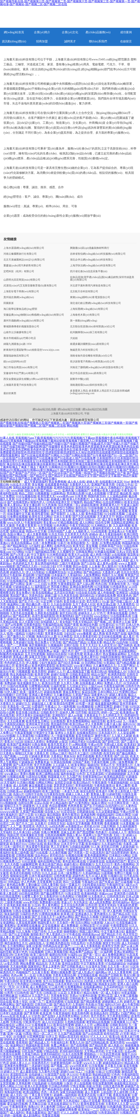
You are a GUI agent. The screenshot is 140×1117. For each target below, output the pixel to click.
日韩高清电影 (80, 727)
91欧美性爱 (75, 654)
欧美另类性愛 (31, 689)
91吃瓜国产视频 (32, 1051)
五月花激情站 (34, 867)
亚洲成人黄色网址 (40, 694)
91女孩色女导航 (96, 966)
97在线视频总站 (17, 581)
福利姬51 (59, 858)
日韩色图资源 (62, 875)
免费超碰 (10, 683)
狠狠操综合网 (19, 875)
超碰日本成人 (16, 618)
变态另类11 (93, 601)
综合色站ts (41, 855)
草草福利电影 (84, 785)
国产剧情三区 (111, 741)
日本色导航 (21, 954)
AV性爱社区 (106, 624)
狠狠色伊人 (37, 502)
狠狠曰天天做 (24, 753)
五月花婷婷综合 (113, 986)
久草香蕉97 (75, 992)
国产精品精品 (92, 572)
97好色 (36, 1016)
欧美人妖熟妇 (90, 668)
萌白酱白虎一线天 (37, 604)
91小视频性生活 (48, 978)
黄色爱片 (78, 519)
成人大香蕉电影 (90, 946)
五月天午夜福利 (122, 908)
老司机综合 (57, 855)
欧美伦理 (68, 569)
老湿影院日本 (19, 1074)
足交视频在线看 (87, 975)
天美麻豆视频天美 (56, 540)
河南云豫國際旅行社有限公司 (20, 254)
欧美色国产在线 (116, 633)
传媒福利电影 (60, 797)
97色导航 (55, 642)
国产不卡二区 (24, 823)
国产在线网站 (19, 560)
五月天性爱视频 (35, 654)
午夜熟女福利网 (114, 686)
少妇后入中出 (124, 484)
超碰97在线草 (59, 674)
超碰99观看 (127, 639)
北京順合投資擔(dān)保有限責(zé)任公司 (92, 326)
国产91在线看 (39, 852)
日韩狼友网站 (84, 551)
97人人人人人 (27, 998)
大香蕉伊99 (50, 896)
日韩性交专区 (56, 823)
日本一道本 (75, 1010)
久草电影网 (23, 1083)
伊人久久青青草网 (119, 972)
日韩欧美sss (14, 791)
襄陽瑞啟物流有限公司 (16, 356)
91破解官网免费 (67, 1109)
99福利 (50, 817)
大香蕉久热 (20, 1060)
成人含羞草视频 (37, 534)
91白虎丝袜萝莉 (26, 978)
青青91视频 (27, 773)
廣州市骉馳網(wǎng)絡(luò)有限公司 (23, 320)
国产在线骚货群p (18, 502)
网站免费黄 (27, 963)
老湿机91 (113, 978)
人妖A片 (109, 922)
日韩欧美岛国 (16, 1097)
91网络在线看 (69, 618)
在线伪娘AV (42, 800)
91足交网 (46, 601)
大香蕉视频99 (24, 840)
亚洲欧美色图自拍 (57, 943)
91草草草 (81, 496)
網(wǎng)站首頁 (14, 32)
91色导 (80, 773)
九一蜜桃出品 (30, 838)
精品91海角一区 (93, 992)
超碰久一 (47, 1007)
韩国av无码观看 (126, 516)
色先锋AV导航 (94, 1004)
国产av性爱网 (13, 624)
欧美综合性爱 (50, 683)
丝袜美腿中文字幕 (18, 513)
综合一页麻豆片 (70, 884)
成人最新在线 (28, 1071)
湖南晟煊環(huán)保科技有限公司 (88, 385)
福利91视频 (55, 899)
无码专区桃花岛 (10, 838)
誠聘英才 (70, 41)
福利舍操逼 (68, 773)
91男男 (52, 583)
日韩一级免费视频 (121, 762)
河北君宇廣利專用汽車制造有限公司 (90, 285)
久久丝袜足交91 (77, 686)
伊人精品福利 (58, 802)
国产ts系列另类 (22, 765)
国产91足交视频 (19, 934)
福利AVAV (129, 724)
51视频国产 (82, 490)
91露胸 (130, 1048)
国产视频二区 (103, 621)
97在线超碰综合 (115, 963)
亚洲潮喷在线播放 (28, 925)
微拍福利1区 (129, 656)
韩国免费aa (45, 651)
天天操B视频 (18, 966)
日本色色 (89, 697)
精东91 (84, 1036)
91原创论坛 (79, 589)
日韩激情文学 (105, 937)
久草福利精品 (91, 873)
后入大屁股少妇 (29, 621)
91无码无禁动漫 (110, 1054)
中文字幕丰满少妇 (112, 931)
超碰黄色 (29, 805)
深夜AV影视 (33, 946)
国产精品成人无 (39, 1042)
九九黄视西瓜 (126, 604)
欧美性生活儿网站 (40, 516)
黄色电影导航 (94, 513)
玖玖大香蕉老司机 (85, 636)
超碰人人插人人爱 (77, 794)
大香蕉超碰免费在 (56, 747)
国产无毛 (99, 840)
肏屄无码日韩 (68, 613)
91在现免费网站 (89, 700)
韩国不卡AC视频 (112, 575)
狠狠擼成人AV (117, 671)
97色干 (101, 613)
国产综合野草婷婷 (117, 852)
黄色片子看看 (86, 937)
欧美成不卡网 (104, 791)
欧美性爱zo (23, 665)
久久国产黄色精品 (16, 729)
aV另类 (124, 1033)
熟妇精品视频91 (39, 510)
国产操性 (43, 998)
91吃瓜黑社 (78, 943)
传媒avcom (106, 893)
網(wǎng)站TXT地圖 (69, 409)
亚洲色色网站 (13, 829)
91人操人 (101, 487)
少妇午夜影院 (48, 662)
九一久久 (89, 1019)
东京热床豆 (80, 902)
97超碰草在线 (95, 861)
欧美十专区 (20, 1001)
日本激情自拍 (84, 1027)
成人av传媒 (75, 715)
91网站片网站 (44, 782)
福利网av (101, 972)
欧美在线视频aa (21, 543)
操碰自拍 (93, 765)
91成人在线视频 (95, 493)
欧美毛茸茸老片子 (59, 744)
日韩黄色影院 (32, 624)
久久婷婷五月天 (26, 607)
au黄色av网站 (65, 916)
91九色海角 (49, 505)
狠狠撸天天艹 (56, 1030)
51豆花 (62, 992)
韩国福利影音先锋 (37, 1045)
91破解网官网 (29, 864)
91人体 (95, 846)
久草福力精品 (30, 1054)
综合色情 (105, 908)
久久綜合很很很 (61, 604)
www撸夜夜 (84, 633)
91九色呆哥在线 (68, 595)
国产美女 (22, 937)
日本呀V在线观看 (11, 1013)
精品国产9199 (111, 1057)
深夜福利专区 (112, 659)
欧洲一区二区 (29, 677)
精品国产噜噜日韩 (118, 1039)
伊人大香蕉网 (93, 724)
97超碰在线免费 (105, 595)
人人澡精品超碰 (117, 496)
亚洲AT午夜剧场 (10, 575)
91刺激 (89, 1071)
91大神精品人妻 (101, 525)
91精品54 (24, 995)
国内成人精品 (110, 867)
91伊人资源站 (118, 718)
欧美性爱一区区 (113, 981)
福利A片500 (112, 1004)
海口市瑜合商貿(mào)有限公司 (20, 367)
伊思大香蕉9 (24, 715)
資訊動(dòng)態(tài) (14, 41)
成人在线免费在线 (11, 557)
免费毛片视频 (84, 978)
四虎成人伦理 (93, 981)
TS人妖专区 (42, 878)
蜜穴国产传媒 (60, 767)
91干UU (74, 1103)
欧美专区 (79, 545)
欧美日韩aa (76, 724)
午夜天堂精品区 (79, 525)
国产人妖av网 (85, 583)
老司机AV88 (91, 826)
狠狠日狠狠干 (19, 960)
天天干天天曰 (88, 645)
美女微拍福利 (13, 949)
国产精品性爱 (98, 1045)
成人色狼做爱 (106, 592)
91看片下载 (104, 1095)
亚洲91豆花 (105, 995)
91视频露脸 (42, 493)
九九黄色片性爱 (48, 1071)
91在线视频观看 (33, 928)
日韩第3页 (49, 992)
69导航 (85, 989)
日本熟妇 (59, 729)
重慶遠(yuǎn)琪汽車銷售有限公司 (22, 265)
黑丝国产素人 (19, 595)
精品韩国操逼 (125, 750)
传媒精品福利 (105, 814)
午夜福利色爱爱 (127, 905)
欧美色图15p (35, 747)
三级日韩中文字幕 (71, 890)
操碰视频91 (70, 931)
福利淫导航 (98, 721)
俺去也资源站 (99, 510)
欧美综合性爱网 (64, 703)
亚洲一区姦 (14, 1033)
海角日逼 (43, 499)
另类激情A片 (124, 765)
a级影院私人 (37, 943)
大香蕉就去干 (92, 715)
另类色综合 (36, 595)
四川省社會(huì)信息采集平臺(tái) (88, 271)
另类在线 (16, 1022)
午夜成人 (51, 706)
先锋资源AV (62, 1077)
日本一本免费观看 (44, 543)
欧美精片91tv (18, 843)
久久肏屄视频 (58, 852)
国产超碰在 (102, 677)
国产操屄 (53, 1112)
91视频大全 (98, 578)
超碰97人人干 (56, 671)
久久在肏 (42, 805)
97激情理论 (14, 709)
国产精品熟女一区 (56, 867)
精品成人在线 (94, 639)
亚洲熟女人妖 (69, 560)
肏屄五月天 (125, 610)
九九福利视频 (121, 525)
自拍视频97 (7, 694)
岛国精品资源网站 (122, 522)
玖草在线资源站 (58, 1103)
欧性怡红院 (111, 1033)
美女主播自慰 (32, 505)
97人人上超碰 (69, 1112)
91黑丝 (27, 1033)
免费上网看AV (60, 1045)
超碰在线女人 (45, 1077)
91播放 (52, 840)
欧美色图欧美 (43, 519)
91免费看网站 (73, 986)
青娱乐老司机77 (39, 581)
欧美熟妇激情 (76, 543)
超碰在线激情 (90, 505)
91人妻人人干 (126, 1080)
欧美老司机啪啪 (20, 873)
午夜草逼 (57, 908)
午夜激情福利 (33, 522)
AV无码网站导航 (91, 662)
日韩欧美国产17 (48, 1080)
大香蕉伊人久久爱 (117, 1103)
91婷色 (41, 1100)
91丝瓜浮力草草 (20, 484)
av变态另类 (11, 963)
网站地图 (72, 425)
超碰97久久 (23, 703)
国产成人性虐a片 (83, 972)
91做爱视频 (119, 770)
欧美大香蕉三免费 (104, 1077)
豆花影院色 (82, 1060)
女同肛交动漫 (63, 782)
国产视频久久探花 (24, 639)
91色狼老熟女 (119, 586)
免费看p (96, 490)
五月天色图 (11, 864)
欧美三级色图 (20, 852)
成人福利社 (17, 1112)
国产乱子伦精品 (94, 805)
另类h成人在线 (113, 744)
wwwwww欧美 (9, 811)
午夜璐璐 (47, 1097)
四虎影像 (69, 949)
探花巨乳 (94, 712)
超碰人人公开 (84, 1024)
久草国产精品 (81, 694)
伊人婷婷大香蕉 (102, 969)
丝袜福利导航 (42, 715)
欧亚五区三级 (24, 919)
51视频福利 (55, 645)
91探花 (8, 797)
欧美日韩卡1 (59, 878)
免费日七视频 (123, 873)
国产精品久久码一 (28, 566)
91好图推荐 (58, 721)
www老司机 (30, 902)
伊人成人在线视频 (121, 1027)
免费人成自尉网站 (49, 668)
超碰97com (67, 1071)
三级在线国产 (34, 618)
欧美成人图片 (93, 654)
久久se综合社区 (52, 949)
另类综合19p (115, 1030)
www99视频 (7, 735)
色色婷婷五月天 (23, 563)
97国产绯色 (39, 931)
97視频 (58, 557)
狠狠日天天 (95, 940)
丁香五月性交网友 (95, 858)
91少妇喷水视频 (114, 513)
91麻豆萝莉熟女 (108, 680)
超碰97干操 (121, 706)
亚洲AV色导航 (35, 817)
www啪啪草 (7, 566)
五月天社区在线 (121, 928)
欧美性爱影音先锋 (92, 1103)
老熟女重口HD (48, 887)
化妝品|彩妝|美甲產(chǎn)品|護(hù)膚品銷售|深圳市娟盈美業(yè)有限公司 (102, 278)
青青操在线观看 (117, 613)
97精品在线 (50, 1051)
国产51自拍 (88, 563)
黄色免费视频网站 (78, 721)
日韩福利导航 (87, 680)
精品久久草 (84, 718)
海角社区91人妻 (46, 636)
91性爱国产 (39, 630)
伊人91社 (72, 1074)
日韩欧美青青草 (14, 1068)
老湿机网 (28, 575)
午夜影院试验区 (14, 724)
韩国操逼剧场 (26, 697)
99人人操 (131, 808)
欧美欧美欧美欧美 (18, 905)
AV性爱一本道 (84, 703)
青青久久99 (76, 1042)
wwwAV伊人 (15, 522)
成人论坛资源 (83, 548)
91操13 (100, 1071)
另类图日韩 (20, 1057)
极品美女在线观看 (40, 507)
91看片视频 (121, 940)
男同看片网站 (59, 586)
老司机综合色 (13, 718)
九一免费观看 (94, 998)
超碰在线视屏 (52, 691)
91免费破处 (27, 537)
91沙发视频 (101, 586)
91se (126, 481)
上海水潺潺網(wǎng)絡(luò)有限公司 (23, 248)
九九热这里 (111, 507)
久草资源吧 (109, 779)
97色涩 (4, 1062)
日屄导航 (22, 694)
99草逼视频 (127, 598)
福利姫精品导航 (45, 551)
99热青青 (72, 729)
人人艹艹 (53, 969)
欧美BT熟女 (51, 843)
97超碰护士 (84, 969)
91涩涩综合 (68, 811)
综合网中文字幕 (82, 610)
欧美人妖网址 (124, 829)
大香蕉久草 (41, 753)
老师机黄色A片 (110, 505)
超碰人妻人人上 (20, 1062)
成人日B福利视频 (89, 887)
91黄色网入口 (72, 957)
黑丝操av (34, 937)
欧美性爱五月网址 (37, 721)
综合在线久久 (92, 537)
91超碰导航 (113, 794)
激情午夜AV (102, 735)
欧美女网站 (78, 765)
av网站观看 (79, 744)
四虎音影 (27, 878)
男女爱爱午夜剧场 (37, 846)
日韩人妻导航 (50, 884)
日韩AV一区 (93, 519)
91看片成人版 (112, 724)
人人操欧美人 (81, 531)
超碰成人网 (58, 499)
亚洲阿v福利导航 (33, 1048)
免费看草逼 (42, 762)
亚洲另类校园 (75, 738)
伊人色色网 (28, 881)
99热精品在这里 (53, 946)
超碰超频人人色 (112, 1001)
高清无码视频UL (101, 797)
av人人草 (114, 800)
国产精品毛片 (62, 1004)
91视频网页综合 (56, 572)
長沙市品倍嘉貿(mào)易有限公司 (88, 373)
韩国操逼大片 (56, 776)
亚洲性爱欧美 (68, 887)
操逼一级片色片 (63, 651)
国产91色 (100, 747)
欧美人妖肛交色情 (24, 651)
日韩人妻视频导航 (56, 951)
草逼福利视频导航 (34, 969)
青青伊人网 (49, 937)
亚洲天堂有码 (107, 905)
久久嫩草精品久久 (104, 665)
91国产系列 (132, 858)
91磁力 (89, 870)
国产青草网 (31, 1013)
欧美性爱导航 (40, 513)
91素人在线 (7, 437)
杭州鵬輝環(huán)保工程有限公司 (88, 332)
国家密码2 (34, 966)
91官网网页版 (35, 1036)
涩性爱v (114, 1013)
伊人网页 (125, 548)
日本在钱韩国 (88, 1112)
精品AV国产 (99, 674)
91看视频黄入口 (121, 1022)
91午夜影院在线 (54, 794)
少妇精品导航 (54, 1048)
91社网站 (29, 1077)
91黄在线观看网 (119, 878)
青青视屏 (46, 870)
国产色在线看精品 (59, 589)
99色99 (63, 639)
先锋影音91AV (127, 607)
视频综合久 (108, 750)
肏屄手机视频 (85, 756)
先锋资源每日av (92, 776)
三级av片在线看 (90, 1100)
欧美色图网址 (91, 689)
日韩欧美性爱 (126, 1097)
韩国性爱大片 (46, 922)
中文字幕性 (38, 554)
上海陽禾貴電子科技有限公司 (20, 385)
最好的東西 (9, 393)
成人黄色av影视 (107, 563)
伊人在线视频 (82, 1083)
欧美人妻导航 (31, 949)
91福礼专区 (68, 969)
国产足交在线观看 (65, 1007)
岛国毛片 (56, 957)
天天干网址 (103, 770)
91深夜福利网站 (111, 557)
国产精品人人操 (92, 957)
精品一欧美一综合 (62, 1027)
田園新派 (8, 303)
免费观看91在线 (49, 902)
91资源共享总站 (17, 507)
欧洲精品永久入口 (121, 499)
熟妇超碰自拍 (75, 1030)
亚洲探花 (122, 592)
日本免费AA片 (67, 937)
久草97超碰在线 (69, 1080)
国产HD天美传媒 (68, 662)
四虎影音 (94, 759)
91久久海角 (23, 931)
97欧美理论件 (31, 1022)
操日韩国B (54, 814)
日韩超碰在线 (85, 811)
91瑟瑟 (57, 881)
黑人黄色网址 (50, 905)
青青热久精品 (128, 867)
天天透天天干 (105, 516)
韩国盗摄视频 (116, 578)
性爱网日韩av (128, 691)
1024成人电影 (120, 560)
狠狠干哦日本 (40, 940)
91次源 (4, 680)
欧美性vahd (114, 721)
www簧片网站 (83, 665)
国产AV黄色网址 (79, 802)
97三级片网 (56, 986)
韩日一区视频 (71, 881)
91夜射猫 (97, 922)
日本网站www (39, 759)
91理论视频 (113, 1071)
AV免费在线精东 (122, 849)
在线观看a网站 (92, 986)
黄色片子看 (125, 1019)
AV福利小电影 (67, 840)
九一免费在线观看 (44, 528)
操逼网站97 (17, 1045)
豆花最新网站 (127, 651)
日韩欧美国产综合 (110, 545)
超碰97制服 (128, 916)
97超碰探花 (26, 762)
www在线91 (101, 616)
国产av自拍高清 (92, 1033)
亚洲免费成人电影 (100, 589)
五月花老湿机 (95, 773)
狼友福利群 (11, 913)
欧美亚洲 (45, 1013)
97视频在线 (84, 928)
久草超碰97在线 (23, 642)
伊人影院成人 (123, 791)
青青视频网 (43, 767)
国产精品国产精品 (74, 642)
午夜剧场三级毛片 (77, 849)
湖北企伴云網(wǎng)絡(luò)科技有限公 (91, 259)
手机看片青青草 (26, 525)
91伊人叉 (51, 1036)
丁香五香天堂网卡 (40, 1095)
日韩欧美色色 (130, 1057)
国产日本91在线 (74, 899)
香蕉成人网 (20, 656)
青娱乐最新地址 (36, 1112)
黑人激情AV (109, 566)
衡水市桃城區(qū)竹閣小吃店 (19, 338)
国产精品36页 (121, 913)
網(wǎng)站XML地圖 (44, 409)
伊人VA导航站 (35, 572)
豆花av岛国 (41, 802)
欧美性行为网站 (64, 507)
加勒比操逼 (17, 531)
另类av (73, 995)
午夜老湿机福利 (29, 849)
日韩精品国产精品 (42, 984)
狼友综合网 (42, 1027)
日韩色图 (96, 753)
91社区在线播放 (95, 1106)
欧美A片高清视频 (36, 1086)
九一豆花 (29, 975)
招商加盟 (42, 41)
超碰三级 (51, 595)
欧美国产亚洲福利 (18, 744)
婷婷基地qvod (91, 934)
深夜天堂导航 (37, 656)
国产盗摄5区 (43, 919)
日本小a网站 (37, 1057)
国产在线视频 (79, 1045)
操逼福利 (123, 729)
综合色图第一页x (69, 505)
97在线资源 (72, 1001)
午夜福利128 (90, 881)
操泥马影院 (87, 791)
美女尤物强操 (107, 1097)
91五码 (36, 905)
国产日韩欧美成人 (72, 966)
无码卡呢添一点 (14, 578)
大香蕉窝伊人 (92, 1057)
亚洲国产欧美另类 (102, 484)
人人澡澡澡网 (126, 732)
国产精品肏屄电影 (17, 759)
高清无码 (109, 753)
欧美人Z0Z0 (115, 858)
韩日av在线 (80, 566)
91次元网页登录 (118, 802)
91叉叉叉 (63, 537)
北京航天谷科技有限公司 (84, 291)
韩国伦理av (100, 718)
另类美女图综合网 (64, 975)
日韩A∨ (105, 1109)
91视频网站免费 (107, 1019)
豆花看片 (40, 823)
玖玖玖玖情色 (129, 572)
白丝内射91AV (114, 805)
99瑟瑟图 (45, 797)
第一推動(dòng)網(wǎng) (83, 320)
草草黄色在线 (53, 633)
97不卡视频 (64, 566)
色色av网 (16, 975)
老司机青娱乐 (21, 630)
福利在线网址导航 (49, 861)
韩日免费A (41, 642)
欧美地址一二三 (88, 1109)
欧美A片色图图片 (78, 499)
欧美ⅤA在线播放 (56, 1019)
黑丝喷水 (29, 826)
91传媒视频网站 (35, 569)
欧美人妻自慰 (9, 893)
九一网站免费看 (68, 677)
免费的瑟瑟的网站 (105, 610)
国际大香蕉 (31, 490)
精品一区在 (76, 639)
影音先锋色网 (80, 1013)
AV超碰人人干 (117, 832)
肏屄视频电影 (37, 645)
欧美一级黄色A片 (31, 691)
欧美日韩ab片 (82, 782)
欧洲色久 (117, 677)
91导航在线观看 (42, 770)
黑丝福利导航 (59, 724)
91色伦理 (91, 905)
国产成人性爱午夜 (43, 1109)
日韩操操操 (76, 867)
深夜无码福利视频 (71, 1092)
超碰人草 (92, 481)
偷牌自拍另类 (58, 954)
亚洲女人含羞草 (65, 732)
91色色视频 (94, 943)
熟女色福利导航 (33, 1019)
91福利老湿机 (48, 677)
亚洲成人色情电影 (81, 747)
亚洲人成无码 (130, 800)
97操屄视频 (42, 575)
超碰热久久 (17, 572)
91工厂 (79, 1071)
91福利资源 (58, 686)
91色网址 (24, 940)
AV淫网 (33, 680)
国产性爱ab (106, 881)
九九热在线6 (71, 1100)
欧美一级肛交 (94, 738)
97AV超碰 (102, 925)
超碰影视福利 (32, 791)
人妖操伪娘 (124, 709)
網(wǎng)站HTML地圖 (94, 409)
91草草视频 (58, 738)
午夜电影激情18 (104, 785)
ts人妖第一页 (12, 1048)
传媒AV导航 (94, 1086)
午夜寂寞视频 (23, 732)
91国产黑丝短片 (23, 750)
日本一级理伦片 (14, 846)
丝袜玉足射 (68, 832)
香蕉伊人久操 (121, 621)
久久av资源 (55, 931)
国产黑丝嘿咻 (85, 832)
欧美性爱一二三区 (107, 1068)
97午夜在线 (73, 934)
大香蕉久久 (7, 703)
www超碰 (17, 490)
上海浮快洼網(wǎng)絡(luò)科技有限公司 (93, 265)
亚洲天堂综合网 (14, 817)
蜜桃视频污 (86, 864)
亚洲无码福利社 (50, 1054)
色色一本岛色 (50, 1092)
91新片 (61, 543)
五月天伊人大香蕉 (91, 960)
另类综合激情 (91, 630)
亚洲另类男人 (75, 598)
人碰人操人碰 (62, 519)
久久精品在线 (94, 598)
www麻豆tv (11, 773)
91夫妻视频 (127, 823)
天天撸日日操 (37, 1103)
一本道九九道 (70, 791)
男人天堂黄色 (59, 846)
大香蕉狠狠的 (91, 581)
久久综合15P (95, 648)
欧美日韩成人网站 (69, 689)
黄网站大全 (86, 677)
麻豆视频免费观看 (37, 1068)
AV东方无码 (109, 767)
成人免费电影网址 (113, 954)
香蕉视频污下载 (17, 510)
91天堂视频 (45, 525)
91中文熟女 (100, 919)
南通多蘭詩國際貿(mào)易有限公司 (89, 344)
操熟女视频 (130, 759)
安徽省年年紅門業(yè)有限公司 (20, 373)
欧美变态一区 (130, 1060)
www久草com (118, 989)
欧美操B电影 (89, 893)
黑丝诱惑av (84, 840)
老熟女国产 (83, 949)
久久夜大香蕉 (40, 972)
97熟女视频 (77, 1086)
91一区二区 (65, 548)
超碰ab (93, 534)
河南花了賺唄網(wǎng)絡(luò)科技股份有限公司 (96, 367)
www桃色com (65, 496)
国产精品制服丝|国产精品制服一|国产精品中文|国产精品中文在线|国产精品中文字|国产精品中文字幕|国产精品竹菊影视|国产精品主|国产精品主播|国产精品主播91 (69, 475)
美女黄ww (49, 522)
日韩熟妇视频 (24, 855)
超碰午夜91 (71, 864)
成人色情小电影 (100, 554)
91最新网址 (42, 735)
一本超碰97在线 (39, 1065)
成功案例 (126, 32)
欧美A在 (114, 1036)
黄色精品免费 (15, 884)
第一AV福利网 (103, 951)
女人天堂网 (49, 689)
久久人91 (78, 820)
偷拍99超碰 (14, 598)
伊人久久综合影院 (11, 659)
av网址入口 (23, 1024)
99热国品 (14, 881)
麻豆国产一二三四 (121, 540)
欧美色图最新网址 (96, 855)
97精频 (30, 636)
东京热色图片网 (26, 668)
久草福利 (78, 1004)
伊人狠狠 (32, 662)
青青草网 (10, 697)
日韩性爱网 (39, 899)
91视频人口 (11, 779)
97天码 (90, 1068)
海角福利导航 (13, 1092)
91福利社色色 (29, 913)
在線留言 (126, 41)
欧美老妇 (130, 744)
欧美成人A (23, 1016)
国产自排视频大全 (115, 618)
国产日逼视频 (123, 881)
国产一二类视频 (17, 645)
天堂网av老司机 (94, 1051)
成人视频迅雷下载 (78, 671)
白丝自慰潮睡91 (113, 502)
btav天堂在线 (30, 989)
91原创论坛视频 (36, 776)
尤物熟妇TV (115, 487)
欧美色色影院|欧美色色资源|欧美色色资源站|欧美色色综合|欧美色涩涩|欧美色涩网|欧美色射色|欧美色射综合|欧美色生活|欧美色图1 (69, 448)
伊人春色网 (114, 911)
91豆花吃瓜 (130, 700)
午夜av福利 (33, 1097)
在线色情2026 (62, 545)
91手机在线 (131, 875)
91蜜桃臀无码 (122, 1007)
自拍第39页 (111, 598)
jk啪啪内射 (111, 820)
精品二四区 (26, 493)
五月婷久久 (7, 840)
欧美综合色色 (111, 890)
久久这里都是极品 (107, 811)
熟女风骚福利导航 (21, 674)
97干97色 (98, 548)
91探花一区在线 (86, 1097)
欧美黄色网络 (83, 817)
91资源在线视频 (61, 762)
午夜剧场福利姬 (118, 782)
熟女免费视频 (57, 481)
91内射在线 (86, 729)
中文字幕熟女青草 (92, 963)
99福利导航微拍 (110, 656)
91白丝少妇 (48, 566)
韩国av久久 (39, 1030)
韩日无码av (11, 1089)
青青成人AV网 (113, 960)
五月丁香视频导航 (40, 788)
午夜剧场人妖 (31, 700)
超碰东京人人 (87, 613)
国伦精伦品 (86, 595)
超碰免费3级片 (54, 1039)
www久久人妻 (92, 1062)
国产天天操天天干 (43, 916)
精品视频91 (11, 537)
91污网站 (18, 551)
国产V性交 (85, 607)
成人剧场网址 (31, 1115)
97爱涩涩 (113, 493)
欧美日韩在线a (117, 919)
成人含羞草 (92, 1092)
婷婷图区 (64, 750)
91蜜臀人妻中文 (32, 896)
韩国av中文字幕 (36, 531)
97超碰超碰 (75, 1057)
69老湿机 (106, 668)
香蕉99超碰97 (56, 656)
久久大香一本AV (118, 966)
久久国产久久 (40, 995)
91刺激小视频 (59, 940)
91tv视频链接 (85, 706)
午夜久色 (96, 727)
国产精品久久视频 (86, 916)
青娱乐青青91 (71, 691)
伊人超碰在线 (31, 829)
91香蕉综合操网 (10, 1054)
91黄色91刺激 (88, 995)
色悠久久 (42, 826)
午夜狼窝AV (74, 858)
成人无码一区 (19, 1095)
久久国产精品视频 (69, 1033)
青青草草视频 (90, 750)
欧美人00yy (94, 829)
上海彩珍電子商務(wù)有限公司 (21, 291)
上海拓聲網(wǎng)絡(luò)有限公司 (89, 309)
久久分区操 (58, 581)
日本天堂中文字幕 (72, 843)
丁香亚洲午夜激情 (31, 540)
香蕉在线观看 (121, 1095)
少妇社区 (69, 633)
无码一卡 (119, 835)
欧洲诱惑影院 (116, 674)
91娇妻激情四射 (61, 1062)
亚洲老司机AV (84, 487)
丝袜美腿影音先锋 (31, 835)
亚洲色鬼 (68, 490)
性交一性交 (7, 986)
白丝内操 (122, 642)
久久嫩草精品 (62, 694)
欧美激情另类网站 (40, 1060)
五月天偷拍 (130, 1010)
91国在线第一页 (95, 911)
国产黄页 (92, 908)
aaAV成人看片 (9, 1007)
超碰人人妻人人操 (115, 899)
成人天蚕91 (112, 992)
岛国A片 (18, 794)
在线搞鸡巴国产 (116, 861)
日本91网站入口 (108, 691)
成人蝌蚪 (47, 545)
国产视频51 (15, 1010)
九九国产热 (74, 776)
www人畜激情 (127, 563)
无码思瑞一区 (58, 648)
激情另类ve (59, 800)
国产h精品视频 (125, 662)
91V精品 (40, 814)
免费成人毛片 (113, 683)
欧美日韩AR (99, 671)
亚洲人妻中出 (89, 656)
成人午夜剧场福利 (35, 481)
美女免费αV (23, 592)
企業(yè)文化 (70, 32)
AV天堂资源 (112, 957)
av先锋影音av (8, 610)
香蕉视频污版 (88, 984)
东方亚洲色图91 (81, 919)
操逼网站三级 (16, 604)
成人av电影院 (75, 1106)
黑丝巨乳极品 (31, 709)
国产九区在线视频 (84, 516)
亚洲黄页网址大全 (58, 727)
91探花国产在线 (55, 1074)
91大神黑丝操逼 (57, 554)
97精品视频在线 (68, 522)
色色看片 (101, 832)
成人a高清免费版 (100, 902)
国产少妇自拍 (84, 616)
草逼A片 (66, 902)
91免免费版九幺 (128, 566)
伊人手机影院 (50, 700)
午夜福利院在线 (52, 624)
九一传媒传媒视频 (62, 735)
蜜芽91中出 (101, 1027)
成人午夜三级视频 (125, 995)
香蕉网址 (10, 925)
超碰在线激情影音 (18, 589)
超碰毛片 (129, 1001)
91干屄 (120, 624)
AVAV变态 (6, 984)
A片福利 (34, 545)
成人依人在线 (76, 481)
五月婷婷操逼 (69, 700)
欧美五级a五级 (106, 604)
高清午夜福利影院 (43, 616)
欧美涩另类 (43, 697)
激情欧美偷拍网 (112, 759)
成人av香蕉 (102, 560)
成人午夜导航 (130, 1004)
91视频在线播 (74, 855)
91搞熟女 (126, 820)
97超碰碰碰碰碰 (115, 773)
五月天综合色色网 (72, 905)
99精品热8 (19, 747)
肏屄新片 (34, 960)
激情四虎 (127, 1071)
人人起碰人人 (61, 765)
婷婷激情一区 (56, 630)
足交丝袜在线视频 (110, 636)
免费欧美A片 (58, 1010)
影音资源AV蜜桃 (30, 981)
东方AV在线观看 (53, 981)
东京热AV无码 (91, 779)
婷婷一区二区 (110, 712)
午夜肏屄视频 (100, 762)
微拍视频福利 (13, 1019)
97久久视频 (11, 677)
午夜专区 (127, 490)
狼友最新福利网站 (106, 703)
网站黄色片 (101, 1048)
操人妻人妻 (7, 937)
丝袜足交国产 (9, 998)
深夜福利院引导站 (34, 598)
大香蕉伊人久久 (79, 484)
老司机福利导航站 (116, 648)
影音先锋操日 (84, 735)
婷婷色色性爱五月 (16, 1039)
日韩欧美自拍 (118, 1024)
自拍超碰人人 (49, 621)
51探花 (68, 1083)
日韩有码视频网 (55, 835)
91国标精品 (58, 493)
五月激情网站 (16, 946)
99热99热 (6, 1060)
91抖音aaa (86, 1048)
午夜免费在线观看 (91, 618)
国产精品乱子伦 (111, 934)
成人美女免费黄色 (113, 519)
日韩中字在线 (34, 794)
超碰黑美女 (52, 928)
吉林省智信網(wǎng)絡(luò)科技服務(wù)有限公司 (98, 254)
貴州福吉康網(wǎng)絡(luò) (18, 297)
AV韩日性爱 (128, 1068)
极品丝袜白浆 (93, 659)
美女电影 (65, 621)
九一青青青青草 (100, 849)
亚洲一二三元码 (36, 583)
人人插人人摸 (75, 513)
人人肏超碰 (31, 1010)
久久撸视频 (11, 887)
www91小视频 (126, 581)
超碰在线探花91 (113, 1062)
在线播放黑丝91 (87, 732)
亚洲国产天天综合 (18, 899)
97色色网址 (21, 984)
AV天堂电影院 (78, 759)
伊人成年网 (120, 1092)
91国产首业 (105, 1007)
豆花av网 (130, 1051)
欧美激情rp (127, 712)
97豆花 (133, 618)
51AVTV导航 (87, 627)
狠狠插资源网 (24, 519)
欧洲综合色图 (89, 624)
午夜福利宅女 (115, 884)
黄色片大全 (87, 770)
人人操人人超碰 (121, 735)
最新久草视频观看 (11, 569)
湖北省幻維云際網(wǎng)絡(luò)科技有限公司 (95, 303)
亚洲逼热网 (88, 814)
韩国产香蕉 (71, 624)
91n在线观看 (99, 531)
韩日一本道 (77, 767)
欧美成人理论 (71, 668)
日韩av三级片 (58, 753)
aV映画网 (63, 528)
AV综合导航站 (58, 759)
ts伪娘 (36, 832)
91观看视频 (127, 747)
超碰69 (108, 940)
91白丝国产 (111, 639)
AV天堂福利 (7, 782)
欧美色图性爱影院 (43, 665)
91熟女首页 (72, 893)
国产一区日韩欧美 (86, 651)
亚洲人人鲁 (129, 838)
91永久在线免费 (72, 1054)
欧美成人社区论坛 (75, 709)
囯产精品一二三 (50, 490)
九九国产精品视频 (69, 779)
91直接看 (108, 829)
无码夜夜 (76, 697)
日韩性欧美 (76, 998)
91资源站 (109, 662)
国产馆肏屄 (58, 513)
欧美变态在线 (87, 1095)
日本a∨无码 (123, 551)
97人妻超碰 (74, 581)
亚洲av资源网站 (124, 951)
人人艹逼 (16, 826)
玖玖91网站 (82, 922)
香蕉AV (9, 741)
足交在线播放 (50, 925)
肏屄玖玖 (81, 507)
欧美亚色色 (14, 1077)
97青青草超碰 (94, 899)
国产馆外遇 (104, 835)
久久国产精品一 (74, 908)
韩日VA (76, 750)
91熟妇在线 (86, 560)
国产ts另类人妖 (20, 554)
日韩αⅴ (60, 1106)
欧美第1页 (67, 913)
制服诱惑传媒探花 (11, 654)
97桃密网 (81, 896)
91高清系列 (76, 659)
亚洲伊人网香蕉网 (37, 578)
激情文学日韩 (111, 943)
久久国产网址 (126, 665)
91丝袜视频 (95, 507)
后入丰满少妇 (66, 808)
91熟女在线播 (21, 911)
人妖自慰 (106, 1092)
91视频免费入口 (10, 861)
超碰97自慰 (111, 738)
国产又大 (112, 1089)
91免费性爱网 (99, 878)
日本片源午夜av (82, 1077)
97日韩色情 (21, 992)
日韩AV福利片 (80, 797)
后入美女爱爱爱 (48, 639)
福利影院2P (42, 586)
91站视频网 (36, 951)
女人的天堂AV (107, 645)
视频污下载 (39, 589)
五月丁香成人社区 (84, 604)
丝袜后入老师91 (34, 741)
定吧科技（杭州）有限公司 (18, 271)
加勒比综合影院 (56, 654)
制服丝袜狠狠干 (38, 648)
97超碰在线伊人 (110, 916)
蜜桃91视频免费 (61, 972)
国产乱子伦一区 (29, 601)
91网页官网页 (103, 706)
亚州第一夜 (72, 838)
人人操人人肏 (99, 499)
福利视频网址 (101, 928)
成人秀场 (99, 633)
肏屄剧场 (130, 677)
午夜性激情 (99, 782)
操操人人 (16, 689)
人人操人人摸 (21, 738)
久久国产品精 (72, 557)
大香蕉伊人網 (111, 572)
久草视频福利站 (29, 1007)
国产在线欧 (14, 928)
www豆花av (14, 548)
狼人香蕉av (29, 908)
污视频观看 (23, 671)
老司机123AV (12, 989)
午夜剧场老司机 (33, 808)
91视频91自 (115, 875)
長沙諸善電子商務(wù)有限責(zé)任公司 (92, 361)
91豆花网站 (74, 572)
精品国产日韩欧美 (110, 975)
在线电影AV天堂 (124, 969)
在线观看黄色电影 (56, 484)
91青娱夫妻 (95, 642)
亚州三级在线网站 (103, 569)
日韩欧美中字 (49, 712)
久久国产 (59, 870)
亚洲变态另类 (100, 540)
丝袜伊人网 (66, 712)
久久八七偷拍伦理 (40, 729)
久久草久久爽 (69, 683)
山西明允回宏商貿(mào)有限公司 (21, 280)
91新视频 (107, 873)
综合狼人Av (53, 569)
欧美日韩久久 (76, 829)
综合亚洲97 (84, 808)
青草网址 (106, 788)
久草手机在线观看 (21, 613)
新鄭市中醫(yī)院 (79, 379)
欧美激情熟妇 (65, 616)
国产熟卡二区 (30, 870)
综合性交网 (102, 522)
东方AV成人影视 (96, 875)
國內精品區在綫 (50, 989)
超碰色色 (78, 875)
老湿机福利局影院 (71, 1051)
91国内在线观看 (17, 686)
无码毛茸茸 (7, 919)
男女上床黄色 (51, 966)
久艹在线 (97, 1060)
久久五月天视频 (75, 1039)
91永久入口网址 (79, 540)
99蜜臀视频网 (75, 870)
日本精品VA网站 (119, 855)
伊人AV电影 (26, 767)
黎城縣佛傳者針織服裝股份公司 (21, 326)
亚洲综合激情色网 (81, 586)
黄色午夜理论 (70, 814)
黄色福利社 (77, 1068)
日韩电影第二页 (21, 528)
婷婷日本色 (83, 569)
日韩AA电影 (108, 1080)
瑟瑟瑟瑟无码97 (64, 785)
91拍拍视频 (55, 1083)
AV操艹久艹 (36, 1001)
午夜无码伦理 (56, 598)
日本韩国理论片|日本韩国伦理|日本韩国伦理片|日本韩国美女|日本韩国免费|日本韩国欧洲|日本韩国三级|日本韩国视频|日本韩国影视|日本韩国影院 (69, 461)
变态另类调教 (42, 765)
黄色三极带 (123, 785)
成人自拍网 (20, 785)
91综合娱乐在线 (86, 592)
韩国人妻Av (74, 835)
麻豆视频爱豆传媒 (40, 785)
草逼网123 (89, 835)
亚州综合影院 (70, 963)
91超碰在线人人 (39, 957)
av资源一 (40, 610)
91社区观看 (29, 861)
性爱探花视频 (50, 1115)
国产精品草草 (21, 616)
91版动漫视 (11, 540)
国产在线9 (48, 1016)
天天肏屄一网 (65, 922)
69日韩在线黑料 (29, 893)
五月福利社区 (69, 960)
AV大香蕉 (22, 986)
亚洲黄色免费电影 (16, 1065)
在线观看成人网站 (91, 683)
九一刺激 (92, 543)
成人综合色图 (50, 960)
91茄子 (29, 551)
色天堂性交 (130, 934)
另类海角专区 (59, 995)
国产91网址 (17, 583)
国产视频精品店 (78, 878)
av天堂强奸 (117, 1048)
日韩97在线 (71, 645)
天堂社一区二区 (10, 890)
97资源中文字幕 (43, 732)
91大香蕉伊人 (97, 896)
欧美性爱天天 (46, 496)
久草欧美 (40, 840)
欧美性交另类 (111, 946)
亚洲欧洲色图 (94, 820)
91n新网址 (73, 656)
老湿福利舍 (74, 630)
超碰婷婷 (76, 537)
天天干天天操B (67, 680)
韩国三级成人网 (67, 607)
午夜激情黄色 (18, 1106)
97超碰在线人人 (23, 586)
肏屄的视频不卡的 (24, 1080)
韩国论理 (13, 835)
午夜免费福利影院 (59, 820)
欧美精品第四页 (114, 776)
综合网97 (51, 808)
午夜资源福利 (61, 1013)
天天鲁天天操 (113, 1065)
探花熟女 (133, 554)
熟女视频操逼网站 (114, 654)
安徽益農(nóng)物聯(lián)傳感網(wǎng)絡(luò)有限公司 (33, 315)
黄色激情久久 (102, 913)
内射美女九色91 (52, 709)
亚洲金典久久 (84, 913)
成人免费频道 (69, 925)
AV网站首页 (87, 925)
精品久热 (109, 642)
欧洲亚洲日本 (61, 919)
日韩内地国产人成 (59, 531)
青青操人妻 (97, 794)
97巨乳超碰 (23, 770)
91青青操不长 (46, 607)
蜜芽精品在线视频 (98, 1022)
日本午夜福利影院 (40, 875)
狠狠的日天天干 (42, 911)
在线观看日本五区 (111, 481)
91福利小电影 (34, 633)
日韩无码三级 (43, 1004)
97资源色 (6, 1057)
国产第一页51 (92, 954)
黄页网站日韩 (40, 627)
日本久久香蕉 (62, 516)
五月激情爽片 (112, 727)
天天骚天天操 (20, 727)
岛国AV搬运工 (16, 534)
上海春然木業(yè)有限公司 (85, 315)
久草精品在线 (9, 621)
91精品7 (97, 808)
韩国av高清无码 (69, 1036)
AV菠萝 (77, 1062)
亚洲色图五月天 (111, 1010)
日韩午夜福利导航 (16, 957)
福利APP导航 (64, 817)
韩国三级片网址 (89, 931)
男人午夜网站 (9, 762)
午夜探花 (85, 1074)
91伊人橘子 (11, 691)
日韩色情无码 (116, 896)
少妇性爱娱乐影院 (93, 884)
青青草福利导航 (116, 840)
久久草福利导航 (111, 843)
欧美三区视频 (118, 510)
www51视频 (37, 727)
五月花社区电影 (64, 592)
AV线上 (31, 1100)
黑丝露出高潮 (75, 493)
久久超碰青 (23, 1109)
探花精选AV (69, 627)
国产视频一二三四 (16, 756)
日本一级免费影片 (69, 873)
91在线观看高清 (120, 616)
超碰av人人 (116, 817)
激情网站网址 (38, 820)
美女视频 (37, 484)
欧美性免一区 (19, 680)
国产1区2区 (121, 756)
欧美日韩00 (95, 709)
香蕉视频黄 (111, 823)
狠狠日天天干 (13, 805)
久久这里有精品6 (46, 750)
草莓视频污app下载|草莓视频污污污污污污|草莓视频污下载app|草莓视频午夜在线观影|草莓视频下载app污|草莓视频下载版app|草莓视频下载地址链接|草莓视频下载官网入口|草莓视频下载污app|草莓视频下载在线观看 (70, 440)
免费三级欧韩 (97, 1089)
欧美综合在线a (98, 800)
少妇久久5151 (130, 890)
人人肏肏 (94, 566)
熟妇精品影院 (101, 1074)
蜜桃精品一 (91, 1054)
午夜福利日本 (59, 1042)
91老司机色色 (105, 627)
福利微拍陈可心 (65, 1097)
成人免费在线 (38, 986)
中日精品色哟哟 (58, 1086)
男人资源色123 (55, 934)
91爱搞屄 (37, 706)
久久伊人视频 (40, 738)
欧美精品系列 (99, 1013)
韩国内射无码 (96, 496)
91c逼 (105, 601)
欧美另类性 (39, 671)
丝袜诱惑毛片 (40, 1062)
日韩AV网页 (123, 814)
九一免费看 (75, 1019)
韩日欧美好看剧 (124, 870)
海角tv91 (33, 1106)
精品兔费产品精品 (81, 951)
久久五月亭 (130, 887)
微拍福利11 (82, 510)
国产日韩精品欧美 (97, 1042)
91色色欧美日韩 (20, 627)
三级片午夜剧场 (69, 563)
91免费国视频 (43, 487)
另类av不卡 (107, 765)
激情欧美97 (37, 934)
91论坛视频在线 (26, 496)
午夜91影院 (11, 981)
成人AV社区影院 (52, 1022)
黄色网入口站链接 (52, 849)
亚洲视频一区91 (114, 998)
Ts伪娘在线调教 (79, 846)
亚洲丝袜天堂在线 (37, 724)
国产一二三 (72, 946)
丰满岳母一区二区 (18, 706)
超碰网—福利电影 (65, 1095)
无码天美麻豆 (126, 779)
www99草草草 (78, 1065)
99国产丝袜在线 (10, 878)
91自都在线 (93, 741)
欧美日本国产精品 (50, 864)
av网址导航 (93, 767)
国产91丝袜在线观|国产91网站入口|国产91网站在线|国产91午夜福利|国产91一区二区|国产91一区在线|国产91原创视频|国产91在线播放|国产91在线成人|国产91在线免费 (69, 457)
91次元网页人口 (26, 499)
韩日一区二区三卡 (45, 1033)
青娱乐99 (69, 756)
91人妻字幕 (100, 817)
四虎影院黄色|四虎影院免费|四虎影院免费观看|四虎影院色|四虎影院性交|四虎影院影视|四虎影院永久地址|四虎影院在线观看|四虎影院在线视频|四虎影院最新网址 (69, 452)
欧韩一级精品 (16, 633)
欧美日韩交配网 (95, 1030)
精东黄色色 (124, 595)
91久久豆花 (49, 873)
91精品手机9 (77, 741)
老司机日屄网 (109, 846)
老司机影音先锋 (112, 537)
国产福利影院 (24, 1004)
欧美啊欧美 (25, 610)
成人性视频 (7, 770)
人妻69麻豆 (32, 884)
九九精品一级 (67, 718)
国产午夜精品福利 (105, 607)
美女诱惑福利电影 (46, 563)
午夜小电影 (88, 838)
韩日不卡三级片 (78, 753)
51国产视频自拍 (102, 949)
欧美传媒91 (92, 843)
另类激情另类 (117, 583)
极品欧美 (126, 493)
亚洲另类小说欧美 (125, 893)
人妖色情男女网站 (67, 1016)
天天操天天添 (110, 689)
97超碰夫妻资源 (39, 756)
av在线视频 (119, 554)
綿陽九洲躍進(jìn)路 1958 (17, 344)
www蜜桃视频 (19, 820)
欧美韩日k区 (64, 665)
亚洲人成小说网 (127, 984)
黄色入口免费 (13, 808)
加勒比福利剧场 (23, 487)
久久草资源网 (78, 940)
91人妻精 (51, 548)
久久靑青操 (132, 981)
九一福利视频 (66, 706)
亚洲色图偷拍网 (106, 697)
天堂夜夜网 (44, 881)
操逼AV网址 (99, 802)
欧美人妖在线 (111, 490)
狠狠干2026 (129, 1054)
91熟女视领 (39, 744)
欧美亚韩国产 (13, 969)
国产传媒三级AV (121, 601)
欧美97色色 (20, 951)
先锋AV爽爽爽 (50, 832)
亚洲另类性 (117, 1042)
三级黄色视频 (13, 902)
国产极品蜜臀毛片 (52, 893)
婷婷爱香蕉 (108, 581)
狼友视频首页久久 (28, 683)
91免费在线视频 (17, 516)
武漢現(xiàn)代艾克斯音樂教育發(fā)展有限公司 (30, 285)
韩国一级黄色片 (123, 668)
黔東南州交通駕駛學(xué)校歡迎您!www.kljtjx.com (31, 350)
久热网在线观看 (75, 1022)
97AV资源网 (30, 718)
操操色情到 (71, 1048)
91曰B (19, 741)
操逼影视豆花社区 (125, 1083)
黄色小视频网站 (124, 864)
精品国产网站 (92, 502)
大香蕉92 (56, 756)
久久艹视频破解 (114, 808)
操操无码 (59, 770)
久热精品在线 (124, 937)
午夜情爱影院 (66, 583)
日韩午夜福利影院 (108, 838)
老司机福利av (121, 902)
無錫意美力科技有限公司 (84, 350)
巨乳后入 (119, 949)
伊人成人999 (112, 1060)
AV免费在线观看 (110, 543)
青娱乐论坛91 (74, 981)
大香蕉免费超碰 (123, 797)
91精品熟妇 (36, 1039)
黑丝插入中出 (110, 1100)
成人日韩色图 (37, 560)
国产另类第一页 (78, 852)
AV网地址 (43, 908)
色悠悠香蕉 (75, 805)
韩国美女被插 (21, 916)
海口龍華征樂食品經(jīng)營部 (20, 309)
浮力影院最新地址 (52, 838)
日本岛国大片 (107, 732)
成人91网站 (86, 522)
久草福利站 (74, 575)
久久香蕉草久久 (105, 729)
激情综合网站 (87, 1007)
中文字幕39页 (114, 1051)
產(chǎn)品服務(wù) (97, 32)
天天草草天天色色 (76, 534)
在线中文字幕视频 (78, 823)
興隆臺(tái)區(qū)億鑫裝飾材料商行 (89, 248)
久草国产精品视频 (31, 811)
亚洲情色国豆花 (64, 487)
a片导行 (56, 627)
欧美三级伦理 (39, 954)
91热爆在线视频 (105, 551)
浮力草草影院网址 (118, 1016)
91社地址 (53, 560)
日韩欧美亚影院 (79, 674)
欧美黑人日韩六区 (59, 610)
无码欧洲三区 (21, 1030)
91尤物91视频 (25, 782)
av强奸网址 (7, 519)
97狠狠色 (77, 502)
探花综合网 (89, 691)
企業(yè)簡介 (42, 32)
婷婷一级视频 (13, 1115)
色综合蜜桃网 (58, 805)
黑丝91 (47, 858)
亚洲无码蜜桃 (54, 1001)
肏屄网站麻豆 (9, 995)
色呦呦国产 (23, 972)
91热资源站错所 (108, 1112)
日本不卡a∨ (18, 648)
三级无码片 (52, 618)
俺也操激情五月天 (16, 943)
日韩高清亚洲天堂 (58, 502)
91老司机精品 (62, 911)
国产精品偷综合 (17, 545)
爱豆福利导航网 (17, 1103)
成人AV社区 (92, 1010)
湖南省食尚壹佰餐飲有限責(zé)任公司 (91, 356)
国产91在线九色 (123, 589)
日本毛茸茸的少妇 (66, 984)
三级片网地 (108, 826)
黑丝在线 (129, 1106)
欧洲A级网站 (31, 1092)
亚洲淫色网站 (71, 989)
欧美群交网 (42, 674)
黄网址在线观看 (30, 1089)
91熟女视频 (44, 975)
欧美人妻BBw (13, 505)
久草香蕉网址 (13, 700)
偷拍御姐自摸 (77, 648)
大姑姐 (74, 338)
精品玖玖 (42, 963)
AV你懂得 (19, 1036)
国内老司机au (120, 1109)
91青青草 (113, 747)
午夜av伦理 (95, 744)
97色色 (115, 1074)
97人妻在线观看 (77, 800)
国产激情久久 (16, 636)
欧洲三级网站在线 (47, 773)
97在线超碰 (39, 1083)
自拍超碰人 (36, 1074)
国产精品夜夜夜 (90, 1001)
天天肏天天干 (91, 557)
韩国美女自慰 (107, 984)
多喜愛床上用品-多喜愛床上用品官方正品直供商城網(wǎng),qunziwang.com (100, 392)
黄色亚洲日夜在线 (74, 861)
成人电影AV (115, 1045)
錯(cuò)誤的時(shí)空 (14, 361)
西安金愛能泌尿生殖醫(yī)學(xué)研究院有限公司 (31, 379)
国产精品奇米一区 (21, 1027)
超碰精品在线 (79, 528)
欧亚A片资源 (48, 680)
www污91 (112, 548)
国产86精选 (125, 645)
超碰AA (131, 835)
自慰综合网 (25, 802)
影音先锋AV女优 (74, 601)
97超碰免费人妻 (112, 887)
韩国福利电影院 (32, 890)
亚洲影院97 (59, 715)
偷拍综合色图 (59, 578)
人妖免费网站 (92, 575)
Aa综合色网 (56, 826)
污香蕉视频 (50, 890)
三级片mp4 (95, 686)
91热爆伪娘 (114, 1106)
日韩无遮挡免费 (113, 1086)
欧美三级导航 (51, 791)
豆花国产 (110, 709)
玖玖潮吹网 (123, 569)
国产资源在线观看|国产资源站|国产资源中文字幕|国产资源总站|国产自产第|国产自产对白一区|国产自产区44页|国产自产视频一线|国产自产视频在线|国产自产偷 (69, 471)
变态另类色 (98, 1016)
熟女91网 (129, 975)
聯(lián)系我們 (98, 41)
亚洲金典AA (116, 531)
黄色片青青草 (104, 756)
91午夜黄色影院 (88, 788)
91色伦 (36, 873)
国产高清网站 (127, 767)
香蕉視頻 (22, 1042)
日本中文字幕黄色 (65, 788)
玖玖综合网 (92, 867)
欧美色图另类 (108, 651)
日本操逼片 (58, 575)
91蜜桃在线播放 (49, 913)
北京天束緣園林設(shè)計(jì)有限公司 (24, 259)
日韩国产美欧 (81, 762)
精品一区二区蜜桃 (36, 659)
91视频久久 (68, 928)
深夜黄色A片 (99, 694)
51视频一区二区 (111, 700)
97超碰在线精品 (79, 578)
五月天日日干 (104, 864)
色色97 (47, 557)
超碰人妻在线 (118, 694)
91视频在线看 (16, 776)
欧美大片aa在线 (78, 554)
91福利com (75, 954)
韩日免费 (127, 957)
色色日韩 (101, 583)
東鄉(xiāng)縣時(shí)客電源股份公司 (90, 297)
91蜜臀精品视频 (39, 686)
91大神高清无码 (56, 1057)
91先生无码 (56, 534)
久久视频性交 (65, 551)
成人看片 (129, 636)
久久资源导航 (25, 735)
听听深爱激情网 (102, 1083)
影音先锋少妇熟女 (27, 712)
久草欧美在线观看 (46, 613)
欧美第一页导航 (10, 908)
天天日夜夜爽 (16, 721)
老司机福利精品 (64, 1060)
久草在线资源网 (26, 922)
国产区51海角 (48, 718)
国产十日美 (26, 814)
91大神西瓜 (65, 636)
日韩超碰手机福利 (26, 797)
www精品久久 (58, 659)
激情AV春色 (123, 627)
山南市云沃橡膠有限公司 (17, 332)
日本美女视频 (33, 557)
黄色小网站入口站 (11, 1086)
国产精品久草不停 (30, 858)
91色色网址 (61, 525)
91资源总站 (59, 829)
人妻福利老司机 (100, 528)
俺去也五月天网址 (62, 510)
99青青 (20, 1100)
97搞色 (58, 601)
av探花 (63, 741)
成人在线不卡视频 (113, 630)
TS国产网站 (128, 1013)
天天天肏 (55, 963)
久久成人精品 (19, 788)
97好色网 (124, 1077)
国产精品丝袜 (104, 870)
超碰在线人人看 (42, 703)
